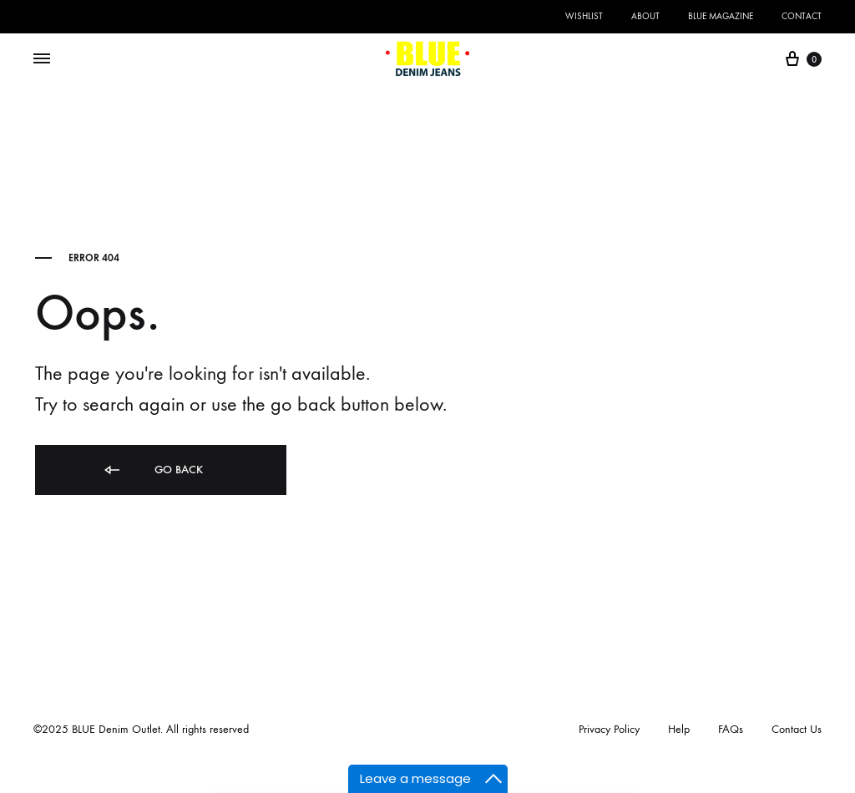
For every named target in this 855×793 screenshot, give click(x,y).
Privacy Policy (609, 729)
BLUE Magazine (720, 16)
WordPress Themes (293, 789)
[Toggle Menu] (41, 59)
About (645, 16)
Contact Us (797, 729)
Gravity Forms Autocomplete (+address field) (319, 789)
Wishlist (584, 16)
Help (679, 729)
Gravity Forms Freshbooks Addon (534, 789)
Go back (152, 470)
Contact (802, 16)
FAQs (730, 729)
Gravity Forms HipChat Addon (560, 789)
